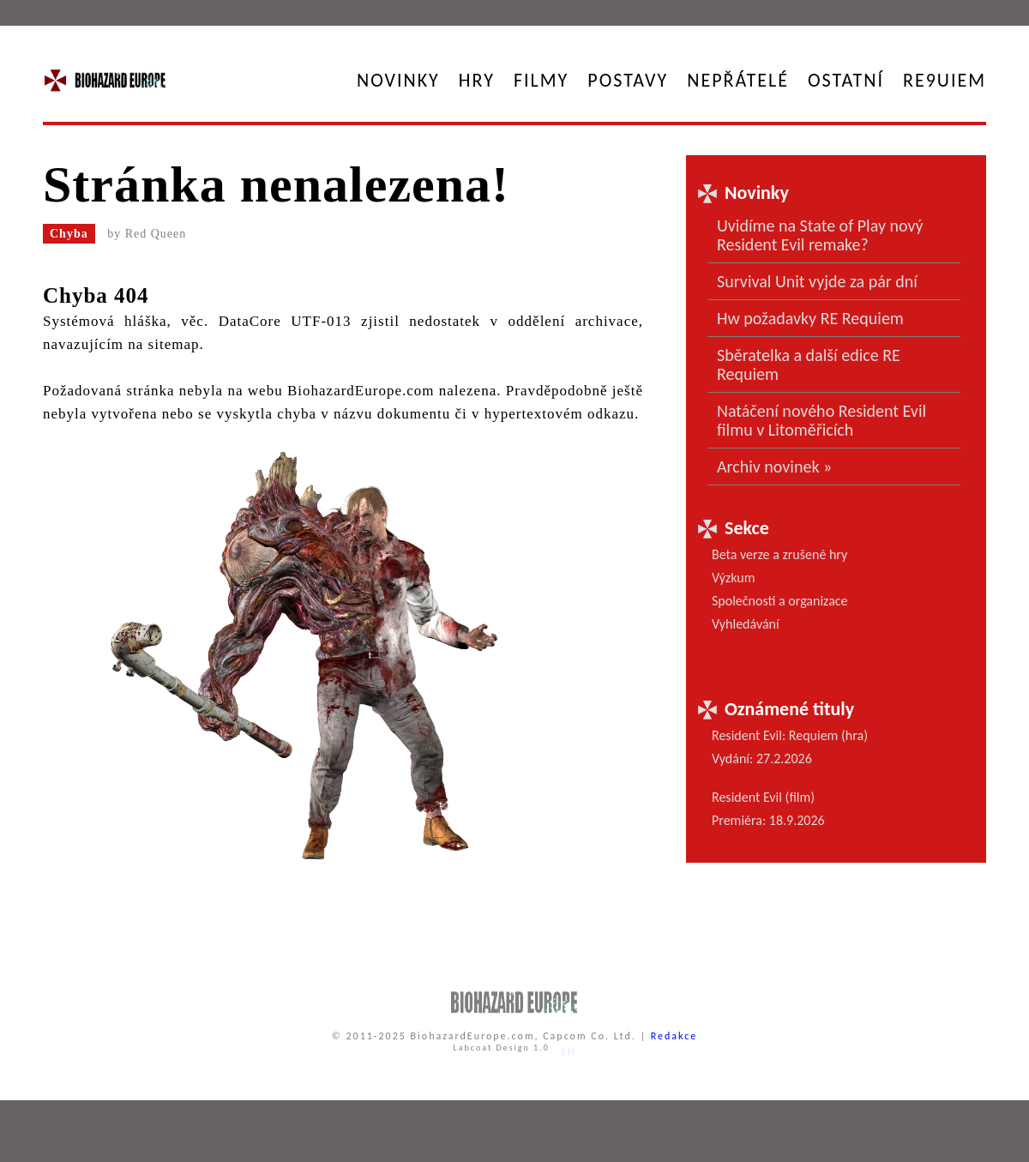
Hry (477, 80)
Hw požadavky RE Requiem (810, 318)
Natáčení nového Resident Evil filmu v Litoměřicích (821, 420)
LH (569, 1051)
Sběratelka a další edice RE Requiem (808, 364)
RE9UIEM (944, 80)
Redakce (674, 1036)
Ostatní (846, 80)
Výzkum (733, 577)
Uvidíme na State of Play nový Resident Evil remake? (820, 235)
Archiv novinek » (774, 466)
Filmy (541, 80)
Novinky (398, 80)
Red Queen (156, 233)
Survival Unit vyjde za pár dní (817, 281)
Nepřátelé (738, 80)
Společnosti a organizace (780, 601)
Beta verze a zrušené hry (779, 554)
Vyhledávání (745, 624)
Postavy (627, 80)
